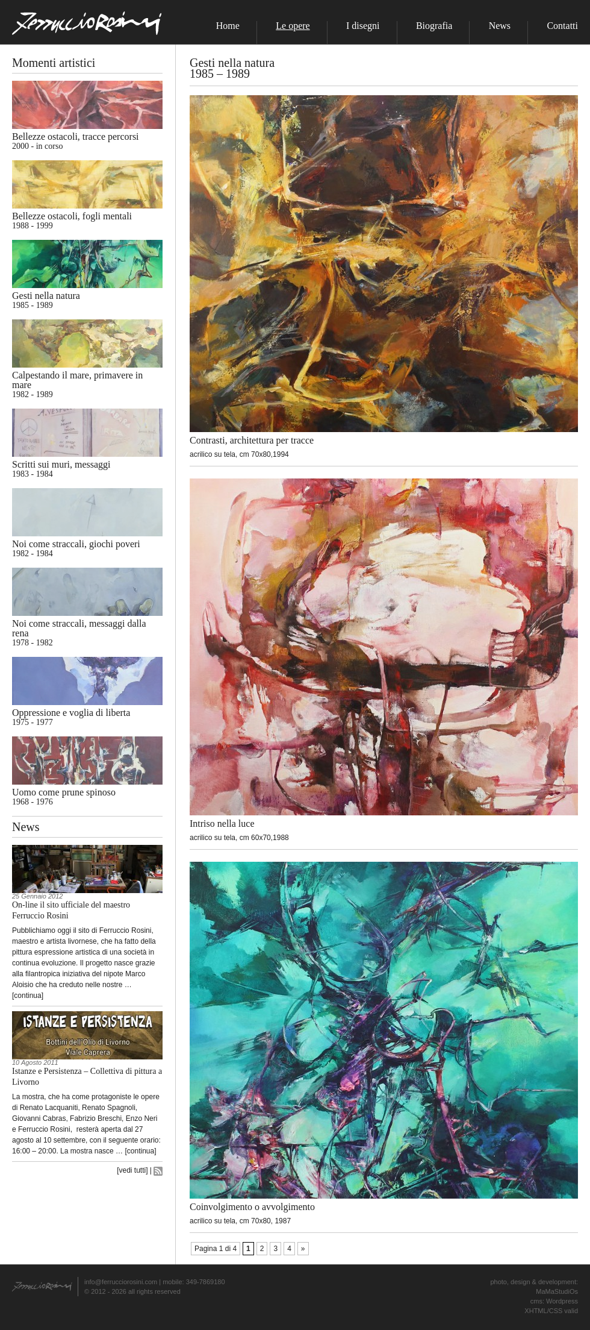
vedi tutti (132, 1170)
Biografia (434, 26)
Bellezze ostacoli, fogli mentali (72, 216)
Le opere (292, 26)
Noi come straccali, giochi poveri (76, 544)
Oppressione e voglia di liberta (71, 712)
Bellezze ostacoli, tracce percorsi (75, 136)
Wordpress (562, 1301)
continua (27, 995)
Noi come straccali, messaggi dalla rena (79, 628)
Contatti (562, 26)
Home (228, 26)
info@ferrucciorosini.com (120, 1281)
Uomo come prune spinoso (64, 792)
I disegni (363, 26)
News (500, 26)
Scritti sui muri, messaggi (61, 464)
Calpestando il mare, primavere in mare (77, 380)
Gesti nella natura (46, 295)
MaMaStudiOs (557, 1291)
